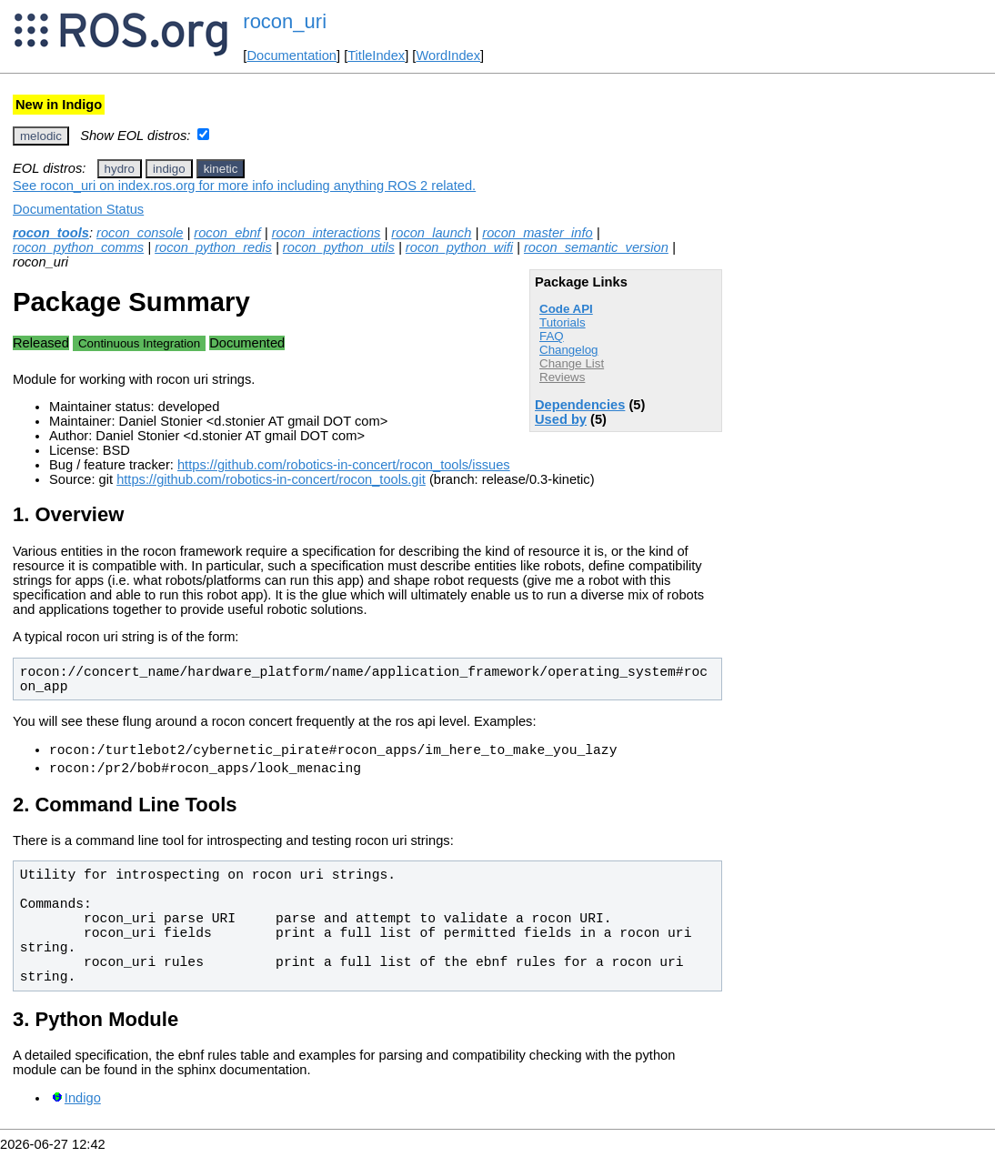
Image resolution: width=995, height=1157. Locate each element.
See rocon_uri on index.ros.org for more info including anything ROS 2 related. (244, 185)
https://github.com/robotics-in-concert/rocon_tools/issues (343, 465)
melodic (41, 136)
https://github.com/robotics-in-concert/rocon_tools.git (271, 479)
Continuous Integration (139, 343)
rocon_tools (51, 233)
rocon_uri (285, 21)
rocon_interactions (326, 233)
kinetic (221, 169)
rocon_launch (431, 233)
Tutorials (562, 322)
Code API (566, 309)
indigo (169, 169)
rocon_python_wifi (459, 247)
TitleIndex (376, 55)
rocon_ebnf (227, 233)
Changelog (568, 350)
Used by (561, 419)
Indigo (83, 1103)
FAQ (551, 336)
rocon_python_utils (339, 247)
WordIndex (448, 55)
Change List (571, 363)
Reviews (562, 377)
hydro (120, 169)
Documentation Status (78, 209)
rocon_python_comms (78, 247)
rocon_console (139, 233)
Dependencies (580, 404)
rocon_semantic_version (596, 247)
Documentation (291, 55)
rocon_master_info (537, 233)
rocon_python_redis (213, 247)
